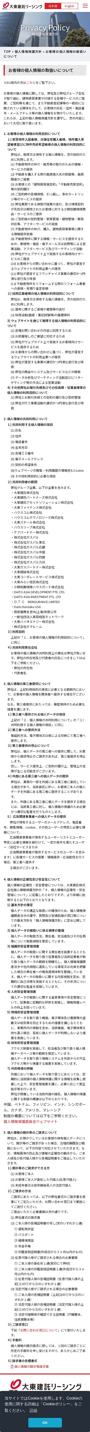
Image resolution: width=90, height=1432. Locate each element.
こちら (31, 82)
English (69, 6)
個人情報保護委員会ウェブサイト (31, 1121)
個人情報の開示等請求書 (31, 1366)
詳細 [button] (33, 1410)
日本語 (52, 6)
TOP (7, 51)
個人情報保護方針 (28, 51)
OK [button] (45, 1423)
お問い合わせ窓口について (39, 1330)
